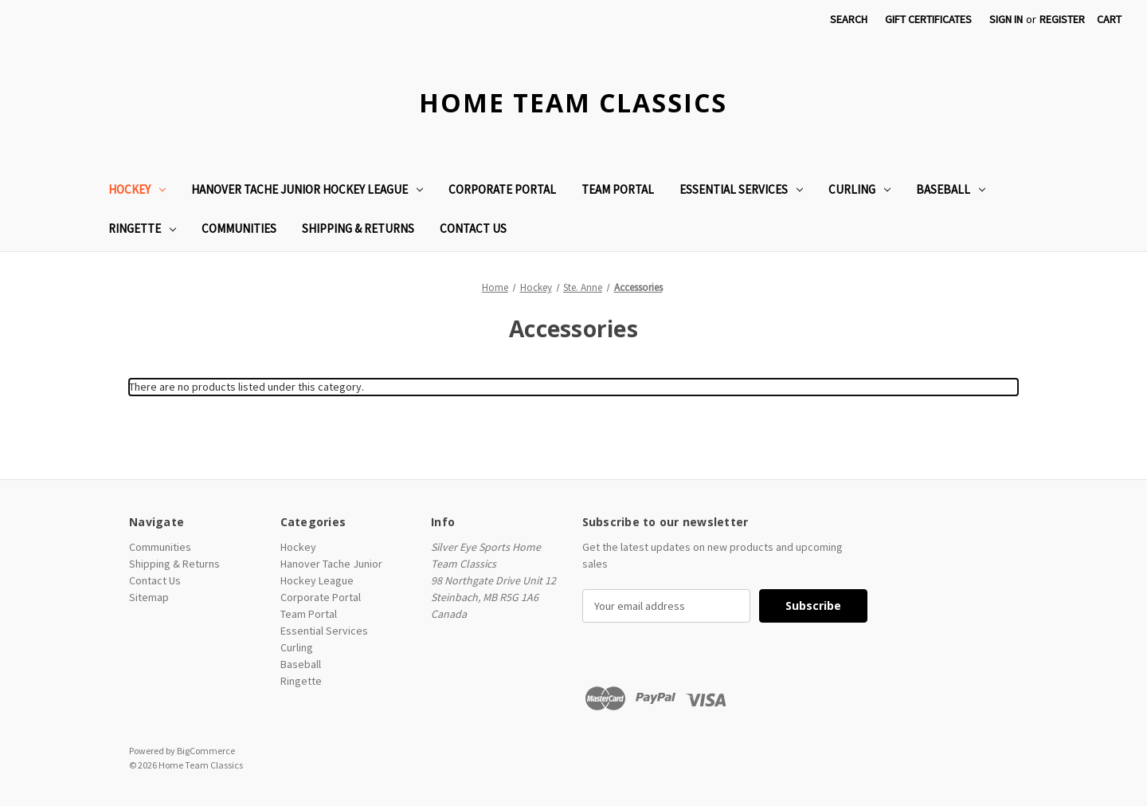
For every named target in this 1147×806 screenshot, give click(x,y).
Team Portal (617, 189)
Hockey (137, 189)
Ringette (142, 228)
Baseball (950, 189)
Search (848, 19)
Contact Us (473, 228)
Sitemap (149, 597)
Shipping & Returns (358, 228)
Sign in (1006, 19)
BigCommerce (206, 751)
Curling (859, 189)
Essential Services (741, 189)
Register (1062, 19)
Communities (239, 228)
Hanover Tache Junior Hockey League (307, 189)
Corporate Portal (502, 189)
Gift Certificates (928, 19)
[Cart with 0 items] (1109, 19)
